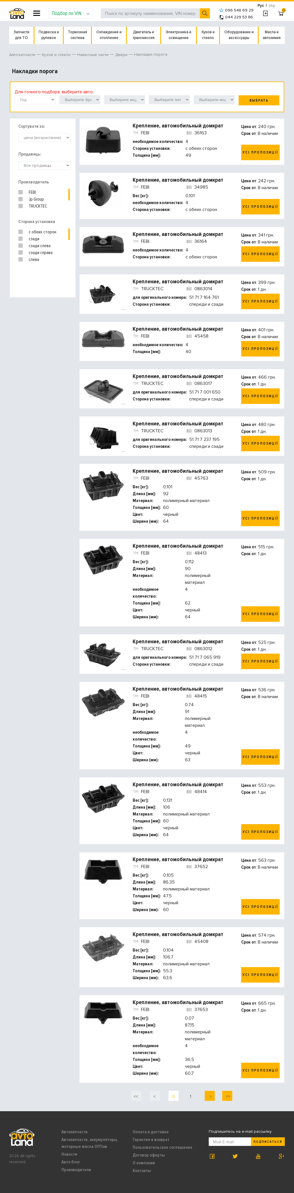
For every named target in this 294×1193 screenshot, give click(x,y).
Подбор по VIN (71, 13)
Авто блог (70, 1162)
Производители (76, 1169)
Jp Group (36, 199)
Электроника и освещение (178, 35)
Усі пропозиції (260, 152)
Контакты (142, 1170)
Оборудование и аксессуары (239, 35)
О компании (144, 1162)
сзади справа (41, 252)
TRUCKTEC (38, 206)
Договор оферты (149, 1155)
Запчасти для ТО (21, 35)
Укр (272, 5)
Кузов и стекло (208, 35)
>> (227, 1096)
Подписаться (268, 1142)
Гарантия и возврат (151, 1139)
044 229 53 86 (236, 17)
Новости (69, 1154)
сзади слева (40, 246)
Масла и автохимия (272, 35)
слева (34, 259)
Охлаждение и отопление (108, 35)
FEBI (32, 192)
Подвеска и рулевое (48, 35)
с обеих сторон (42, 232)
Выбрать (258, 100)
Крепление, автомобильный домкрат (178, 125)
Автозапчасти (74, 1131)
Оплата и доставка (151, 1131)
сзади (34, 239)
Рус (261, 5)
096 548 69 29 (236, 10)
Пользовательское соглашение (162, 1147)
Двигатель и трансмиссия (143, 35)
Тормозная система (77, 35)
